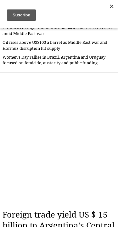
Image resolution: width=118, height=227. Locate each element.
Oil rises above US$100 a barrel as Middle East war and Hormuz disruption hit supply (55, 45)
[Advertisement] (59, 141)
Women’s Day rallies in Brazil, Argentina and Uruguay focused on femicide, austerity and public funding (54, 60)
